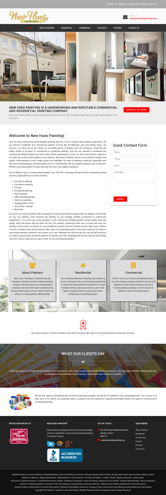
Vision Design (116, 490)
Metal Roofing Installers (70, 487)
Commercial (85, 28)
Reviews (118, 28)
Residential (66, 28)
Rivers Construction (148, 481)
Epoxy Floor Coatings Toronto (91, 487)
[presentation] (132, 191)
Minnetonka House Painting (113, 487)
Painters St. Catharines (55, 490)
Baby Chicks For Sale (38, 487)
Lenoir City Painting (91, 481)
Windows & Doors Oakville (109, 481)
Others (151, 475)
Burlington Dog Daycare (73, 481)
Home (29, 28)
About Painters (46, 28)
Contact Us (134, 28)
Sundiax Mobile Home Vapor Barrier (138, 487)
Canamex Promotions (28, 481)
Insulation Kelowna (22, 487)
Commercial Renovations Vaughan (50, 481)
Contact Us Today (136, 110)
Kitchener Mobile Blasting (129, 481)
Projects (102, 28)
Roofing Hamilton (53, 487)
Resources (127, 490)
